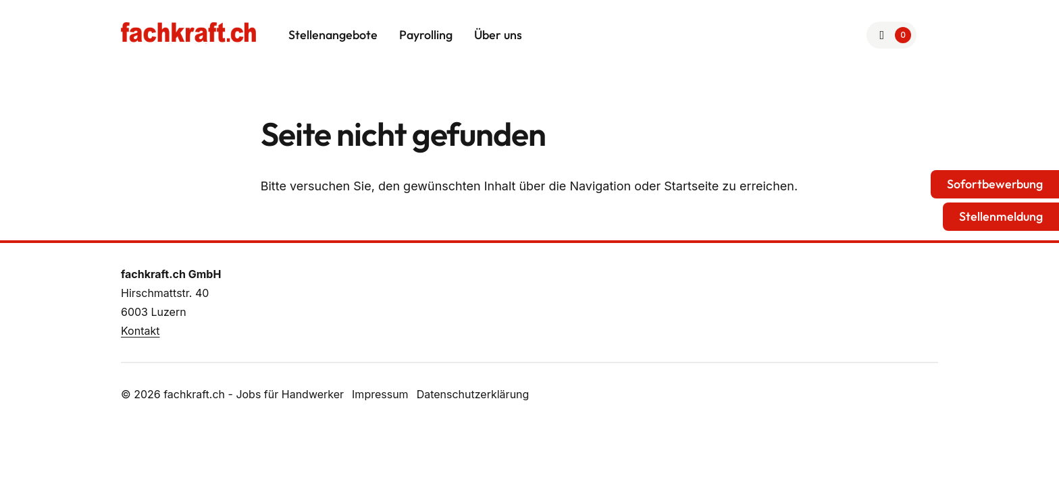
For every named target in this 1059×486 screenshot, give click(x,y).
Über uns (498, 35)
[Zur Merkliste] (892, 35)
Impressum (380, 394)
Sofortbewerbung (995, 184)
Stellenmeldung (1001, 216)
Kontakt (140, 331)
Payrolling (426, 35)
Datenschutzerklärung (473, 394)
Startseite (691, 186)
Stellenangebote (333, 35)
